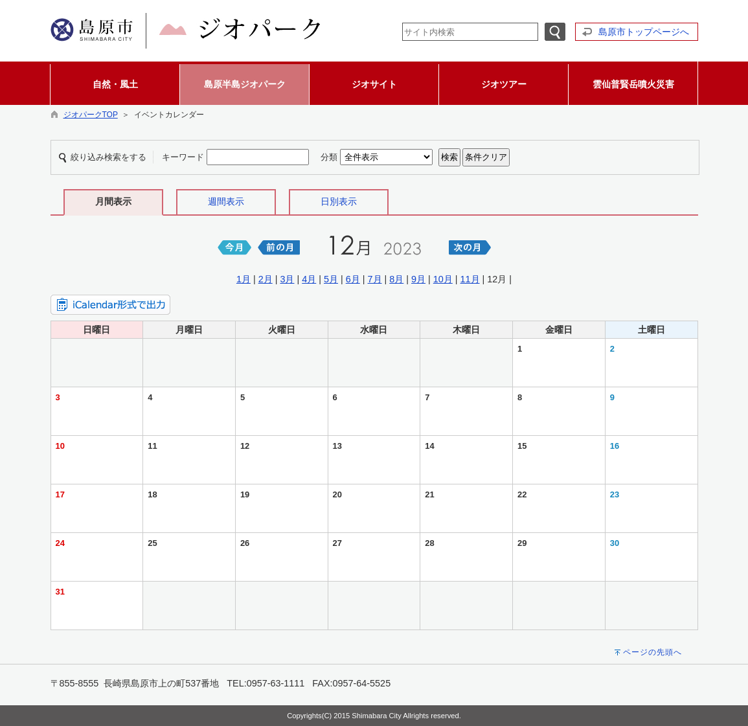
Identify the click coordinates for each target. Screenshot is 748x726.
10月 (443, 279)
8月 (396, 279)
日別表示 (339, 201)
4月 (309, 279)
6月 (353, 279)
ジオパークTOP (90, 114)
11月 (470, 279)
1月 (243, 279)
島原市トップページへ (643, 32)
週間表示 (226, 201)
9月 (418, 279)
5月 (331, 279)
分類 (329, 157)
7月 (375, 279)
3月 (287, 279)
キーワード (183, 157)
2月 (265, 279)
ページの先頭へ (652, 652)
